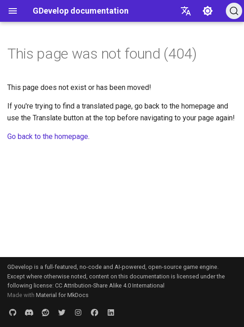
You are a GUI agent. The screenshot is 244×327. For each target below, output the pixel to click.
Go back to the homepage (47, 136)
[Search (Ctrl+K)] (234, 11)
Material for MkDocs (62, 295)
